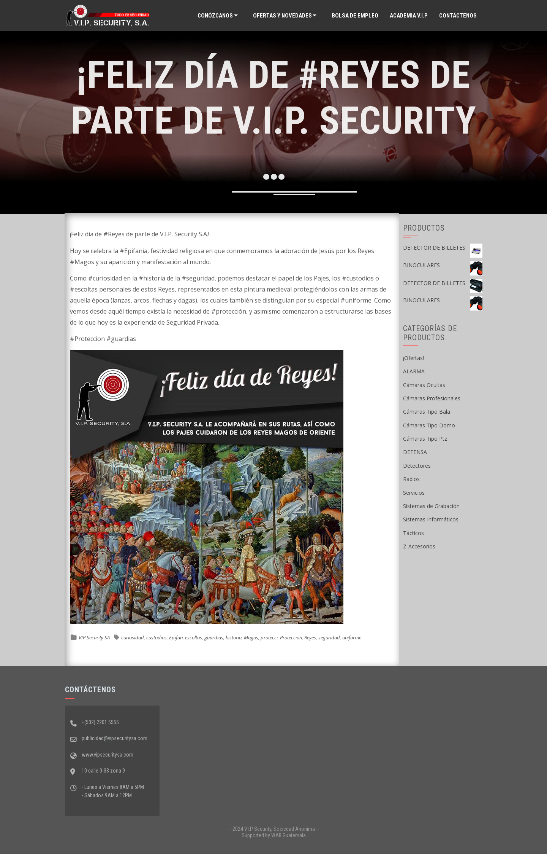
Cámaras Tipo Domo (429, 425)
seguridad (329, 637)
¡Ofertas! (413, 358)
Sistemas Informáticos (430, 519)
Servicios (414, 492)
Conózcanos (215, 15)
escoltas (193, 637)
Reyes (310, 637)
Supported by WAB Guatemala (274, 835)
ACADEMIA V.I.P (409, 15)
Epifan (176, 637)
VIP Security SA (94, 637)
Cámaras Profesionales (431, 398)
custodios (156, 637)
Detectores (417, 465)
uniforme (351, 637)
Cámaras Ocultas (424, 385)
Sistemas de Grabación (431, 506)
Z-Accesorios (419, 546)
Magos (251, 637)
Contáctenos (458, 15)
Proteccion (291, 637)
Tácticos (413, 533)
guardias (213, 637)
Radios (411, 479)
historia (234, 637)
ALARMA (414, 371)
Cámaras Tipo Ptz (425, 438)
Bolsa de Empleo (355, 15)
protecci (269, 637)
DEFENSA (415, 452)
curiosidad (132, 637)
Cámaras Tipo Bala (426, 411)
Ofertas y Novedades (282, 15)
